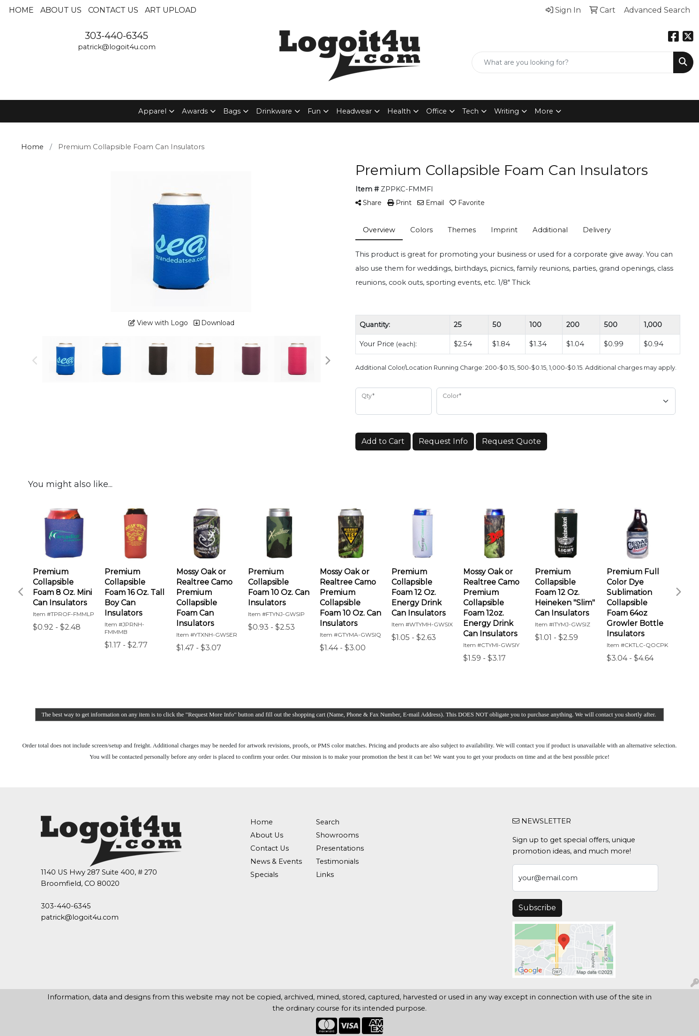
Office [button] (436, 111)
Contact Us (113, 10)
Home (21, 10)
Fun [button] (314, 111)
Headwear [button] (354, 111)
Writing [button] (506, 111)
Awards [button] (195, 111)
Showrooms (337, 835)
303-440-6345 (116, 35)
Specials (264, 874)
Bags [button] (232, 111)
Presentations (340, 848)
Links (325, 874)
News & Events (276, 861)
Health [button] (399, 111)
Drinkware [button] (274, 111)
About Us (61, 10)
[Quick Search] (573, 62)
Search (327, 822)
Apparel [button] (152, 111)
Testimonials (337, 861)
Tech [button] (470, 111)
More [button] (543, 111)
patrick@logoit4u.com (117, 47)
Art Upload (170, 10)
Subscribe (537, 907)
